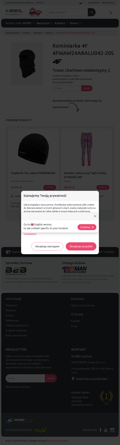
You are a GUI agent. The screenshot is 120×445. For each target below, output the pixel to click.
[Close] (95, 216)
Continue (87, 227)
